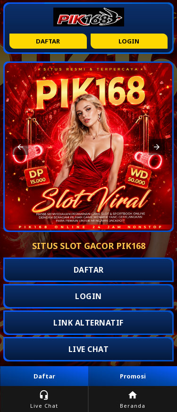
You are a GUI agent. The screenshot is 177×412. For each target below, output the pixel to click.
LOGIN (88, 296)
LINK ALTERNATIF (88, 323)
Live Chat (44, 399)
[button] (20, 147)
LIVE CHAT (88, 349)
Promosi (133, 376)
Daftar (48, 41)
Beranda (133, 399)
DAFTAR (89, 270)
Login (128, 41)
